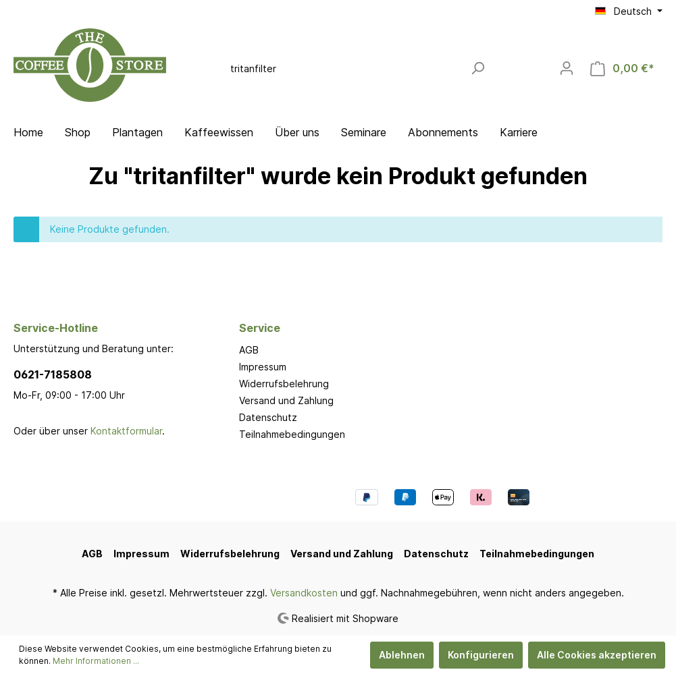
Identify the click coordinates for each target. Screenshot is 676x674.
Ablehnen (402, 655)
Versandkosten (304, 592)
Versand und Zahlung (286, 400)
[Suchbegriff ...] (343, 68)
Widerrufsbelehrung (284, 383)
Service (259, 328)
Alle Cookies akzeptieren (596, 655)
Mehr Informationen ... (96, 661)
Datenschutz (268, 417)
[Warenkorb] (622, 68)
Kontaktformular (126, 431)
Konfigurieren (481, 655)
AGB (249, 350)
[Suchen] (478, 68)
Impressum (262, 366)
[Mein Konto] (566, 68)
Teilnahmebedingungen (292, 434)
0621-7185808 (53, 374)
